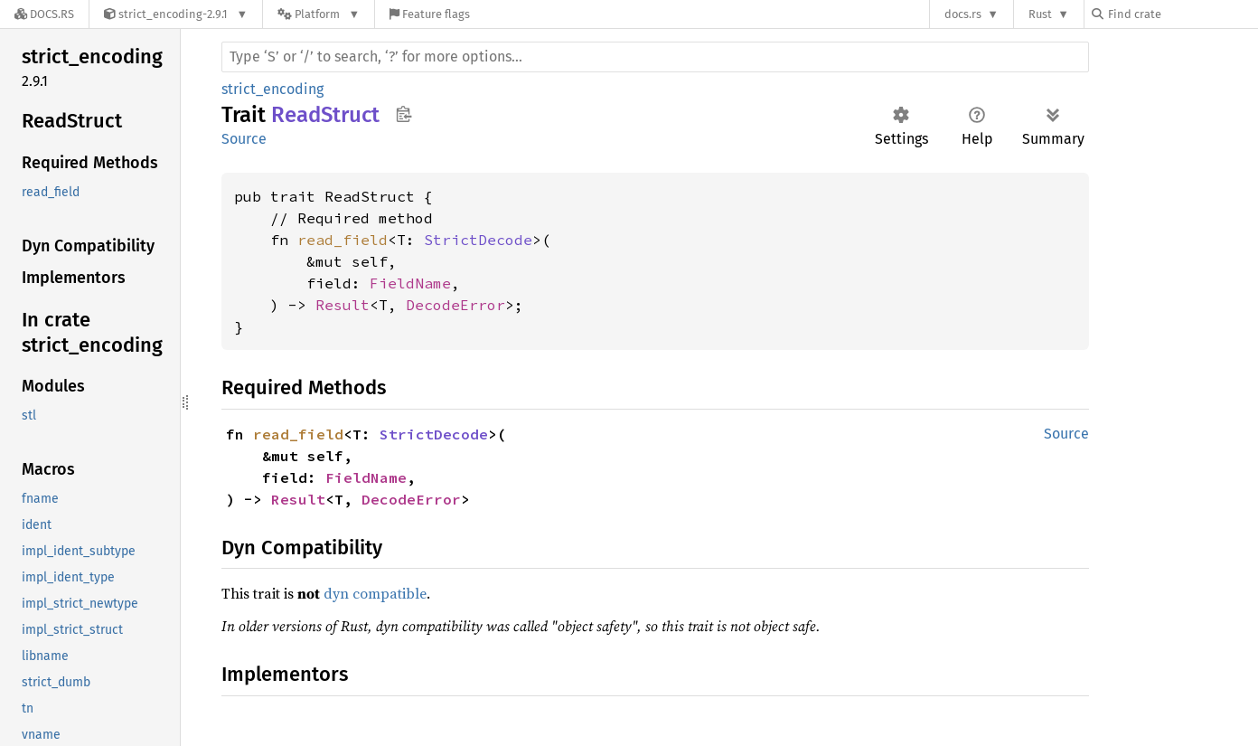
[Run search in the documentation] (655, 57)
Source (244, 138)
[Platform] (318, 14)
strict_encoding (272, 89)
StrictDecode (478, 240)
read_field (342, 240)
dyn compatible (375, 593)
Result (342, 305)
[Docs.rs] (44, 14)
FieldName (410, 283)
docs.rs (962, 14)
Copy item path (403, 114)
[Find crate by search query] (1182, 14)
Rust (1040, 14)
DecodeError (455, 305)
